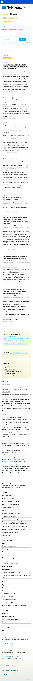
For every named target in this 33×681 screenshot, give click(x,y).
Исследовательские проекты (10, 588)
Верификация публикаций (8, 27)
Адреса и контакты (9, 665)
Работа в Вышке (6, 535)
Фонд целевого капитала (9, 516)
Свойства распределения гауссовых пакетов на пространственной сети (15, 257)
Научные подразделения (9, 585)
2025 (16, 352)
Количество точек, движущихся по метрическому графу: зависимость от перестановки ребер (15, 66)
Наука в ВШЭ (22, 29)
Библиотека (5, 613)
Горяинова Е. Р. (6, 104)
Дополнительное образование (11, 563)
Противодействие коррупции (10, 519)
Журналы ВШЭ (6, 628)
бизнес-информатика (9, 336)
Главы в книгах (10, 17)
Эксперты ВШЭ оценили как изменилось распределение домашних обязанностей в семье (16, 445)
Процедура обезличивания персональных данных (12, 198)
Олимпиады (5, 549)
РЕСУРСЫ (5, 610)
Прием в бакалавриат (8, 552)
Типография (5, 622)
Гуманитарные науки (10, 366)
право (12, 343)
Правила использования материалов (10, 29)
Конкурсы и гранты (7, 602)
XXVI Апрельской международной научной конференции (16, 464)
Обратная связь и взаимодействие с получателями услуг (16, 576)
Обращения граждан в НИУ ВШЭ (11, 513)
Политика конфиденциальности (10, 670)
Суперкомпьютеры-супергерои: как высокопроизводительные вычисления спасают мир (14, 389)
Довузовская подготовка (9, 546)
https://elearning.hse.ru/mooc (10, 656)
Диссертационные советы (9, 593)
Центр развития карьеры (9, 566)
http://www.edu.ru (7, 650)
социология (17, 343)
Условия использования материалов (11, 668)
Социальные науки (10, 373)
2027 (11, 352)
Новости (5, 381)
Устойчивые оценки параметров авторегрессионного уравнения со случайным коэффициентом (14, 291)
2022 (26, 352)
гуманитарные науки (9, 340)
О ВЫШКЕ (5, 492)
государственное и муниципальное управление (16, 338)
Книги (5, 14)
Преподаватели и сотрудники (10, 504)
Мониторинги (6, 591)
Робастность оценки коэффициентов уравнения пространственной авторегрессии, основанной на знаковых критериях (16, 220)
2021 (5, 355)
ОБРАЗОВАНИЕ (7, 540)
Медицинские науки (10, 369)
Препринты (8, 21)
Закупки (4, 510)
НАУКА (4, 582)
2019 (11, 355)
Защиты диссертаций (8, 596)
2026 (14, 352)
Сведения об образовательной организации (14, 526)
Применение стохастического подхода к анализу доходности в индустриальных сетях (16, 161)
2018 (14, 355)
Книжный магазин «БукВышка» (10, 619)
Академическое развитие (9, 599)
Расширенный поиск (20, 27)
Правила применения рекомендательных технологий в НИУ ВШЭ (16, 673)
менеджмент (7, 343)
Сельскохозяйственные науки (13, 371)
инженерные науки (19, 340)
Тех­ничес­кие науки (10, 375)
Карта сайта (5, 677)
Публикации (16, 7)
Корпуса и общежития (8, 507)
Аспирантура (5, 561)
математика (23, 342)
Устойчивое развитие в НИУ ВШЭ (11, 501)
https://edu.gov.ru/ (7, 644)
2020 (8, 355)
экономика (24, 343)
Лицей (3, 543)
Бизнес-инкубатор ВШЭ (8, 569)
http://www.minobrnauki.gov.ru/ (11, 638)
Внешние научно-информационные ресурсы (14, 605)
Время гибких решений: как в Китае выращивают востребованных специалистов (16, 418)
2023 (23, 352)
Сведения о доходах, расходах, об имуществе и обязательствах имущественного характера (16, 522)
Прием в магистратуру (8, 558)
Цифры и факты (6, 495)
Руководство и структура (9, 498)
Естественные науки (10, 368)
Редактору (29, 679)
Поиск (23, 39)
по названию (6, 58)
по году (13, 58)
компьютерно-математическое (12, 342)
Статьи (13, 14)
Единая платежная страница (10, 532)
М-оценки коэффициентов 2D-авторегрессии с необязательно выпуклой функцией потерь (13, 100)
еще (17, 355)
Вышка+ (4, 555)
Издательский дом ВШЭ (8, 616)
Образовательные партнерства (11, 572)
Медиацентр (5, 625)
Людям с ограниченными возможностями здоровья (16, 529)
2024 (19, 352)
